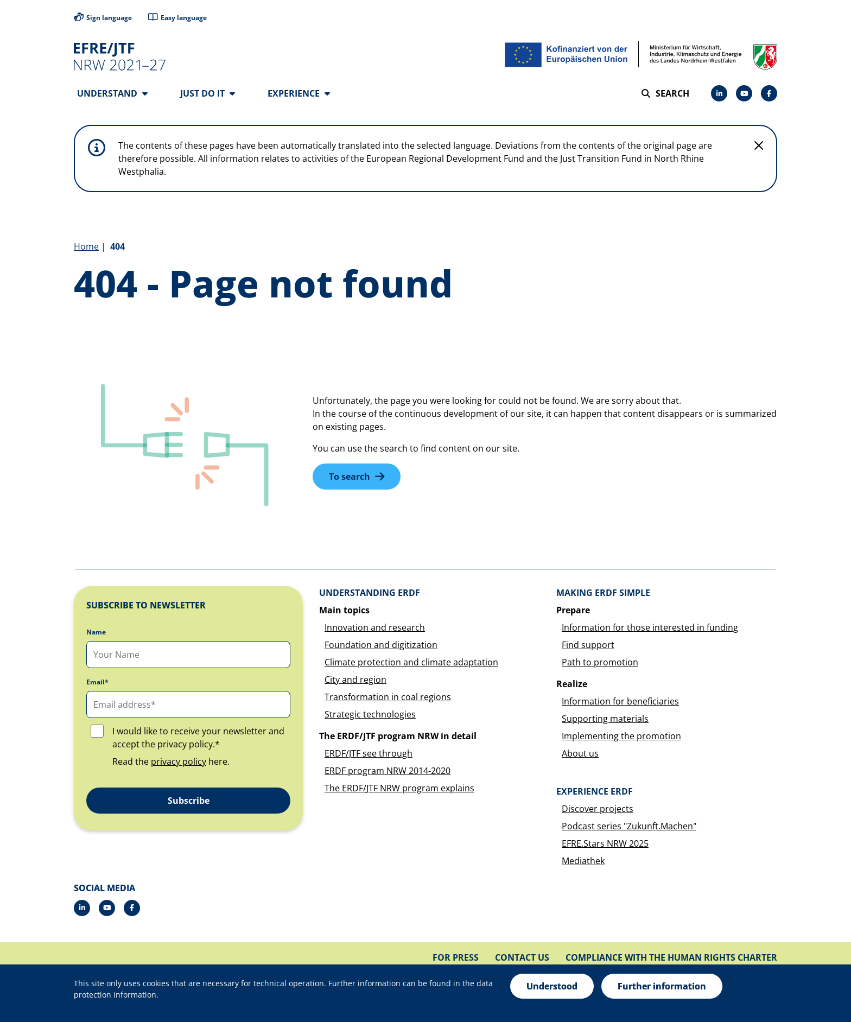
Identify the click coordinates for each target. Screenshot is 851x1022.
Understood (551, 986)
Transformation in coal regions (388, 697)
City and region (355, 680)
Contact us (522, 958)
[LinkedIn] (719, 93)
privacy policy (178, 762)
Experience (299, 93)
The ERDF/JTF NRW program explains (399, 789)
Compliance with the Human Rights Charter (671, 958)
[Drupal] (744, 93)
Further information (662, 986)
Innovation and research (375, 628)
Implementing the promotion (621, 736)
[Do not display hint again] (758, 146)
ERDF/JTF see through (368, 754)
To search (349, 477)
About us (580, 754)
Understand (112, 93)
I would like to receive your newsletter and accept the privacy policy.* (198, 738)
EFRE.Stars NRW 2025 (605, 844)
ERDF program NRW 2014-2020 (387, 771)
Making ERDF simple (603, 593)
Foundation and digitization (381, 645)
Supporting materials (605, 719)
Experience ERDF (594, 792)
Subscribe (188, 801)
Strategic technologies (370, 715)
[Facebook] (769, 93)
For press (456, 958)
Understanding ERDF (369, 593)
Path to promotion (600, 663)
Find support (588, 645)
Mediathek (583, 861)
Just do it (207, 93)
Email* (97, 682)
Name (96, 633)
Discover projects (597, 809)
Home (86, 247)
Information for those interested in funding (650, 628)
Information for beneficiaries (620, 702)
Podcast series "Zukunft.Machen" (629, 827)
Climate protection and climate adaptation (411, 663)
